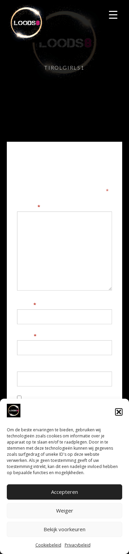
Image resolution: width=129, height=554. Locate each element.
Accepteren (64, 491)
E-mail (26, 335)
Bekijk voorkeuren (64, 529)
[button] (118, 412)
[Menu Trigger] (113, 14)
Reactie (28, 206)
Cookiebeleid (48, 545)
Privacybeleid (78, 545)
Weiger (64, 510)
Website (27, 366)
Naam (26, 304)
